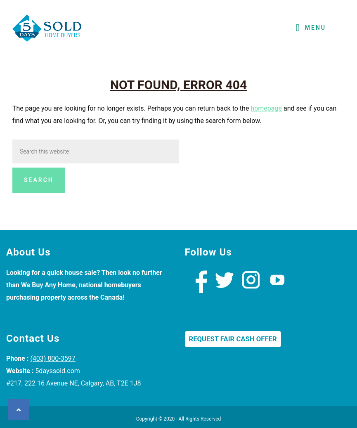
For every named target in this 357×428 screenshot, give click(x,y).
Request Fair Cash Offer (233, 339)
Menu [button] (315, 27)
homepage (266, 108)
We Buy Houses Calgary (47, 30)
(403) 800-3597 (52, 358)
